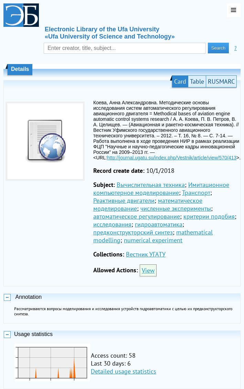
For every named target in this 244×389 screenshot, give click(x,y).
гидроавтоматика (158, 224)
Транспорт (196, 193)
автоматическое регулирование (136, 216)
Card (180, 81)
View (148, 270)
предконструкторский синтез (133, 232)
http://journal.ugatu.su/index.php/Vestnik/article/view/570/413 (171, 157)
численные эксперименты (175, 208)
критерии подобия (209, 216)
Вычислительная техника (151, 185)
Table (197, 81)
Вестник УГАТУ (146, 254)
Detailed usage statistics (123, 371)
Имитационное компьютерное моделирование (161, 189)
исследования (112, 224)
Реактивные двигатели (124, 200)
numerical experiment (153, 240)
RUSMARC (221, 81)
